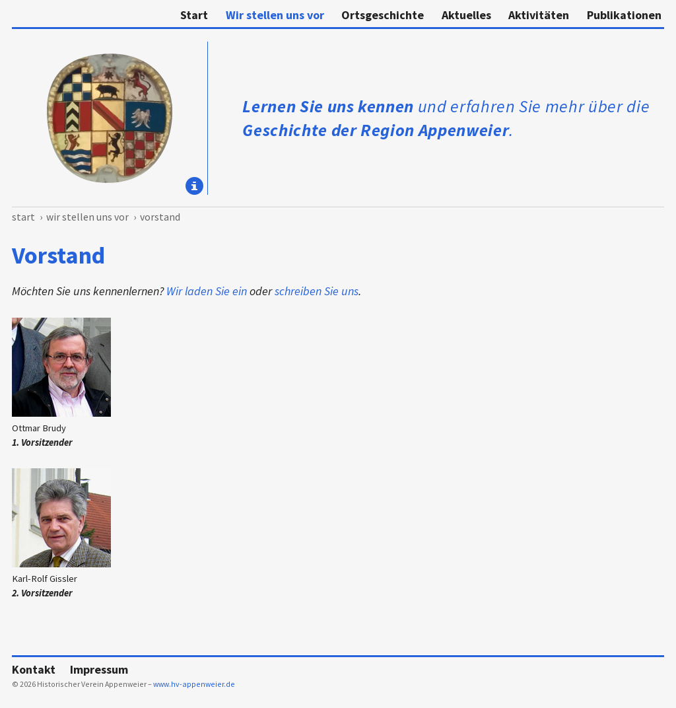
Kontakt (33, 669)
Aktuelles (466, 14)
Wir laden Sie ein (206, 291)
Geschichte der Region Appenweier (375, 130)
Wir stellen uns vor (275, 14)
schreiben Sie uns (316, 291)
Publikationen (624, 14)
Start (194, 14)
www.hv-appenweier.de (194, 684)
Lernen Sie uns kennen (328, 106)
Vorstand (160, 217)
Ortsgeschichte (382, 14)
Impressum (99, 669)
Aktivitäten (538, 14)
